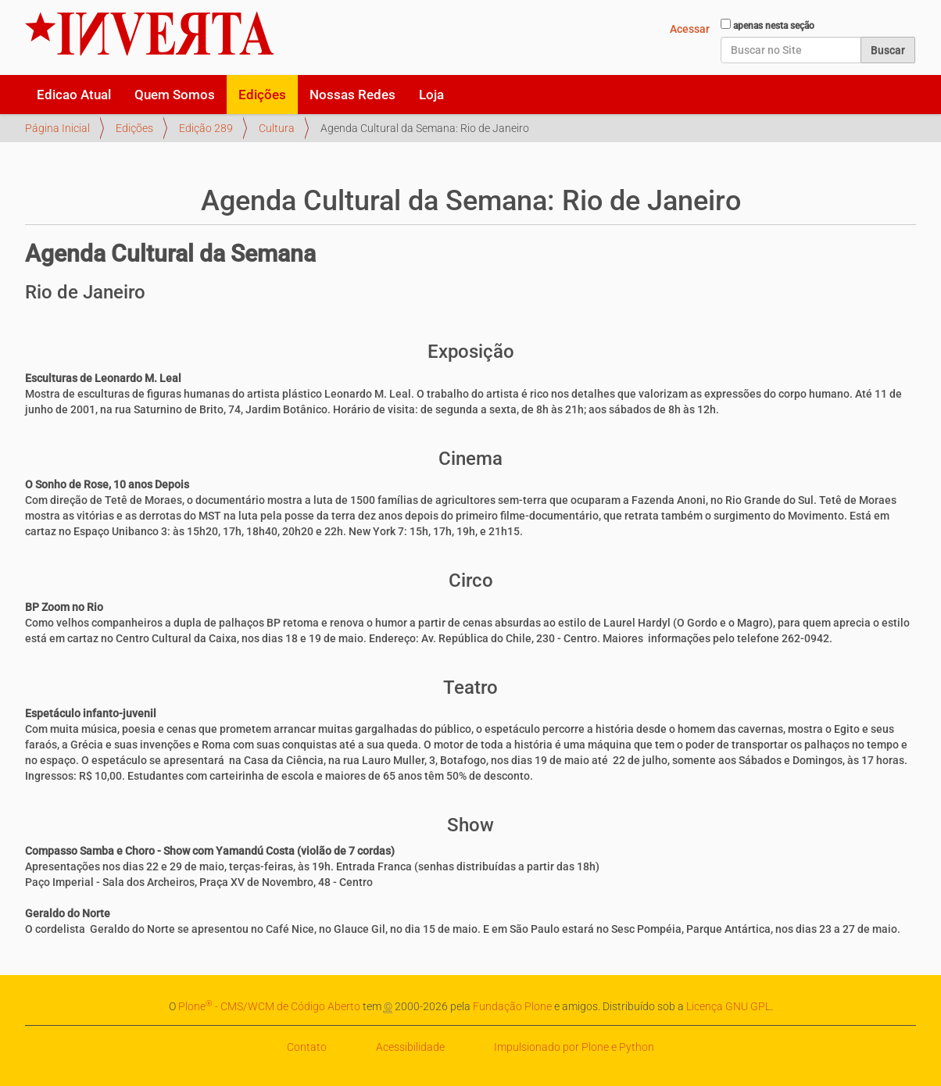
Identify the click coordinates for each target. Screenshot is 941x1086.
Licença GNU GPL (728, 1006)
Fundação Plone (512, 1006)
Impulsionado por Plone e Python (574, 1047)
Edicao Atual (74, 94)
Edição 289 (206, 128)
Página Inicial (57, 128)
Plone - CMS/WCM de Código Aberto (269, 1006)
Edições (262, 94)
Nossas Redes (352, 94)
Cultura (277, 128)
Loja (431, 94)
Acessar (690, 29)
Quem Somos (174, 94)
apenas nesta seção (773, 25)
